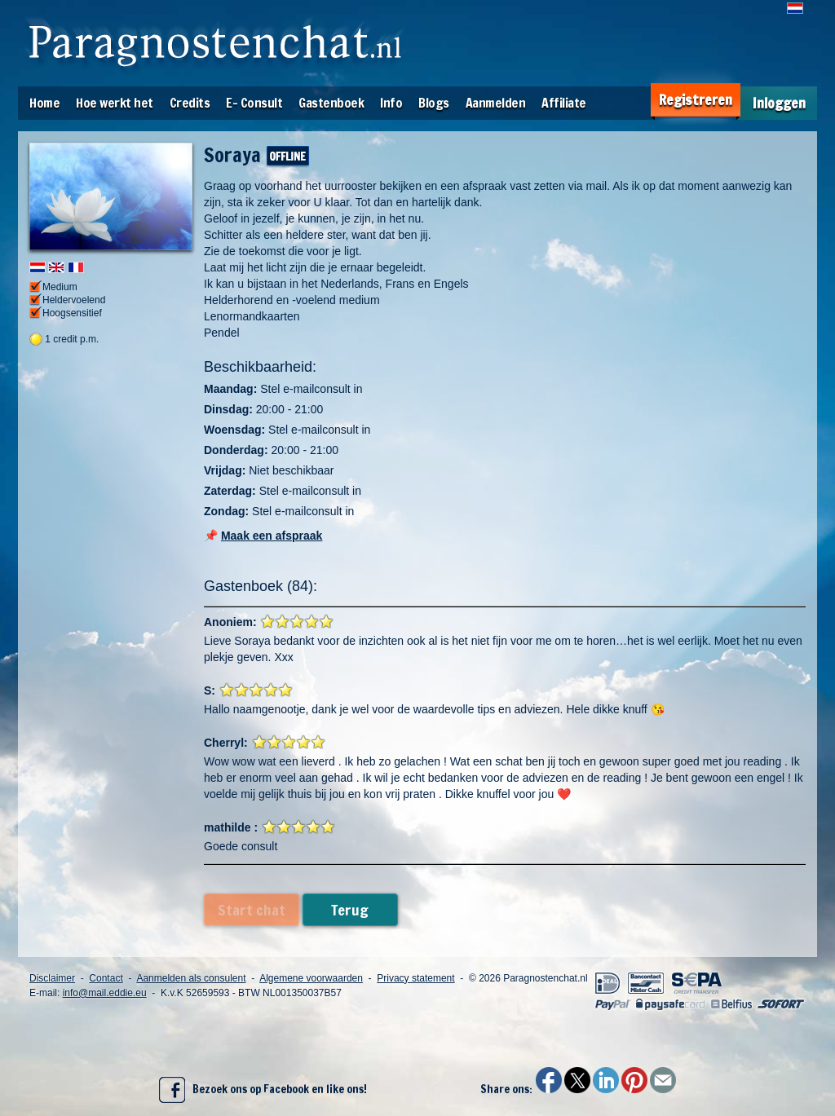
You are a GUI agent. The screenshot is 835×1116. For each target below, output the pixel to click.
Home (44, 103)
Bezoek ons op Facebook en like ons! (263, 1090)
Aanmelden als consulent (190, 978)
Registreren (695, 100)
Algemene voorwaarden (311, 978)
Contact (105, 978)
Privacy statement (415, 978)
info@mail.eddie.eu (105, 993)
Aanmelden (496, 103)
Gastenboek (331, 103)
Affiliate (563, 103)
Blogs (433, 103)
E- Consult (254, 103)
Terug (350, 909)
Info (391, 103)
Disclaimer (52, 978)
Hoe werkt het (114, 103)
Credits (190, 103)
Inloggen (779, 103)
